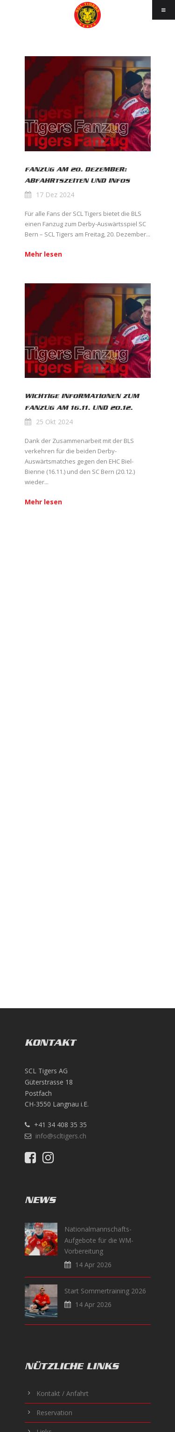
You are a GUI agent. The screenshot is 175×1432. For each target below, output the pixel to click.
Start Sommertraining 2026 (105, 1290)
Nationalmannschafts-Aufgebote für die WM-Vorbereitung (98, 1240)
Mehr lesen (43, 254)
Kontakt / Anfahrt (62, 1393)
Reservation (54, 1412)
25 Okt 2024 (54, 421)
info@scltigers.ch (60, 1135)
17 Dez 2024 (55, 194)
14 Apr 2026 (93, 1264)
